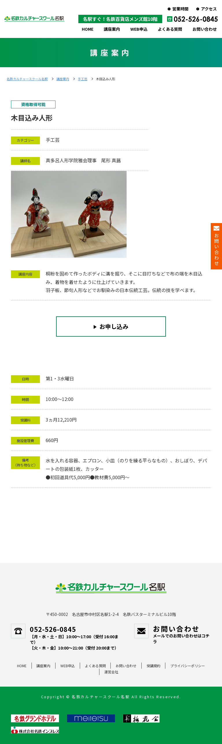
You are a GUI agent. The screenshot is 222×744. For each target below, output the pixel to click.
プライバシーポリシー (187, 665)
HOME (87, 29)
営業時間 (180, 9)
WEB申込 (138, 29)
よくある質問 (170, 29)
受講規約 (153, 665)
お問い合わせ (205, 29)
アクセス (209, 9)
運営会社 (111, 671)
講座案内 (112, 29)
